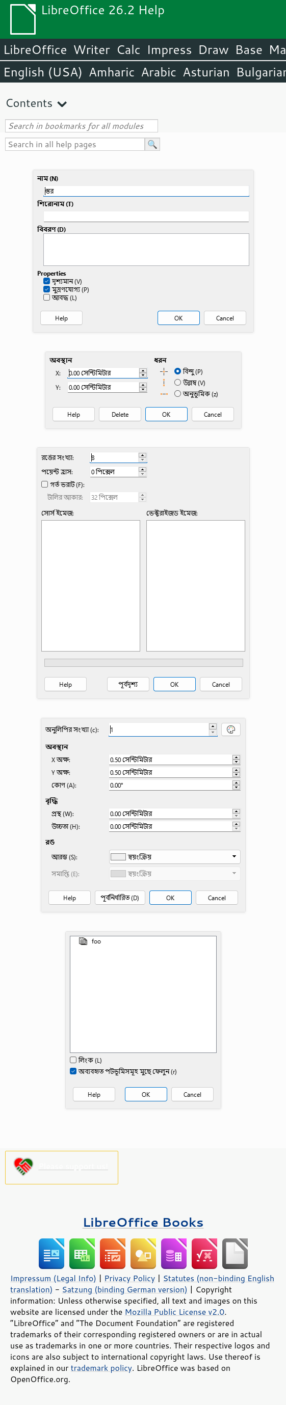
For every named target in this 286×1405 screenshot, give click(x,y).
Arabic (158, 71)
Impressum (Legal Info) (53, 1278)
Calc (128, 49)
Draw (213, 49)
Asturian (206, 71)
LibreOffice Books (143, 1222)
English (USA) (43, 71)
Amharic (112, 71)
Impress (169, 49)
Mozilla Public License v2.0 (175, 1311)
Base (249, 49)
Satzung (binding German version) (125, 1289)
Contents (29, 103)
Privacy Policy (129, 1278)
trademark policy (101, 1367)
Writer (91, 49)
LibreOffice (35, 49)
